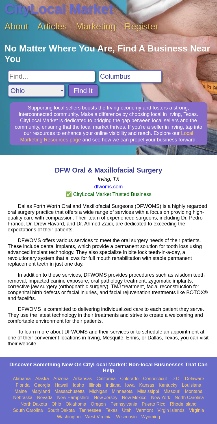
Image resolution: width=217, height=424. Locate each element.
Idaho (78, 385)
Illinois (95, 385)
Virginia (196, 410)
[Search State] (36, 90)
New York (160, 397)
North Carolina (189, 397)
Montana (193, 391)
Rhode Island (183, 404)
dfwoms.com (108, 187)
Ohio (56, 404)
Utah (127, 410)
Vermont (144, 410)
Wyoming (150, 416)
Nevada (45, 397)
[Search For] (51, 76)
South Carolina (28, 410)
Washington (69, 416)
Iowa (130, 385)
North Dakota (33, 404)
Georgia (42, 385)
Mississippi (148, 391)
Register (141, 26)
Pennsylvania (123, 404)
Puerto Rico (154, 404)
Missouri (172, 391)
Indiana (113, 385)
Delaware (194, 378)
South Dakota (61, 410)
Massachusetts (70, 391)
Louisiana (191, 385)
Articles (52, 26)
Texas (112, 410)
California (106, 378)
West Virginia (98, 416)
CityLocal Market (59, 8)
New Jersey (106, 397)
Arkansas (82, 378)
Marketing (96, 26)
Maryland (40, 391)
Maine (20, 391)
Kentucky (168, 385)
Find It (83, 90)
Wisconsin (126, 416)
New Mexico (134, 397)
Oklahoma (76, 404)
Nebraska (22, 397)
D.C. (176, 378)
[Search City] (130, 76)
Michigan (98, 391)
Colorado (129, 378)
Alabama (22, 378)
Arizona (61, 378)
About (16, 26)
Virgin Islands (171, 410)
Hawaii (61, 385)
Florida (23, 385)
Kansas (146, 385)
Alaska (42, 378)
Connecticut (155, 378)
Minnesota (122, 391)
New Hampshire (73, 397)
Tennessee (90, 410)
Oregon (98, 404)
